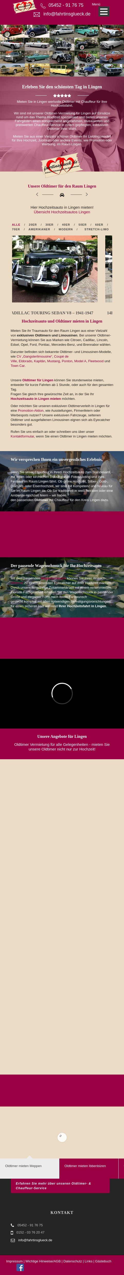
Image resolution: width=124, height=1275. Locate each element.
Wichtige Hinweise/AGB (43, 1261)
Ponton (67, 361)
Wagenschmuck (53, 578)
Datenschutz (72, 1261)
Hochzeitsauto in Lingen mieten (36, 399)
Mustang (53, 361)
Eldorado (25, 361)
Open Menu (103, 11)
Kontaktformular (22, 436)
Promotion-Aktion (31, 410)
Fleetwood (95, 361)
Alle (16, 224)
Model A (80, 361)
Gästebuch (103, 1261)
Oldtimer (17, 583)
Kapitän (39, 361)
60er (99, 224)
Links (88, 1261)
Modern (66, 229)
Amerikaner (39, 229)
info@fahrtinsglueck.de (66, 13)
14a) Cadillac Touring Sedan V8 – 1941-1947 (60, 313)
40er (66, 224)
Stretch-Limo (96, 229)
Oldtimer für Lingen (37, 380)
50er (83, 224)
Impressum (14, 1261)
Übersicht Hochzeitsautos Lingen (62, 212)
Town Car (18, 366)
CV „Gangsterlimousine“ (34, 356)
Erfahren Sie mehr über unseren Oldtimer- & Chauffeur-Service (53, 1186)
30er (49, 224)
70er (16, 229)
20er (33, 224)
